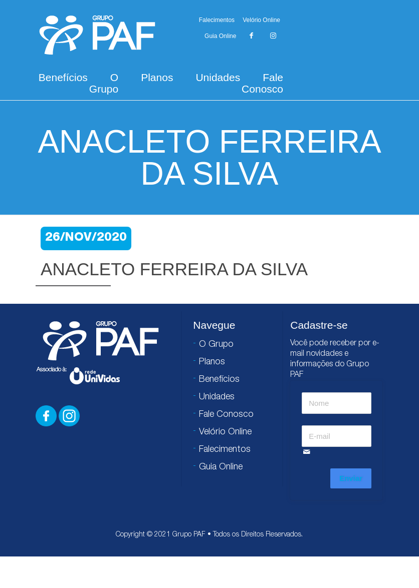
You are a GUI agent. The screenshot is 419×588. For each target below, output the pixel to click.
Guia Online (220, 36)
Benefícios (63, 77)
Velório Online (261, 20)
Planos (157, 77)
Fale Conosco (262, 83)
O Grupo (103, 83)
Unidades (217, 77)
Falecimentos (217, 20)
